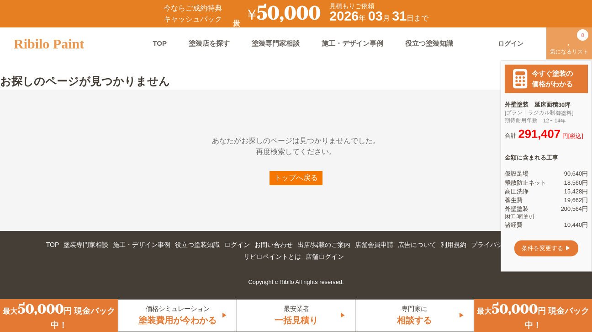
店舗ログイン (325, 256)
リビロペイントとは (272, 256)
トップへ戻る (296, 178)
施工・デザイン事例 (352, 43)
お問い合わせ (273, 244)
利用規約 (453, 244)
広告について (417, 244)
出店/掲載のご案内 (323, 244)
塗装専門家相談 (276, 43)
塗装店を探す (209, 43)
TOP (160, 43)
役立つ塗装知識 (429, 43)
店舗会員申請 (374, 244)
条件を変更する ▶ (546, 248)
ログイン (237, 244)
